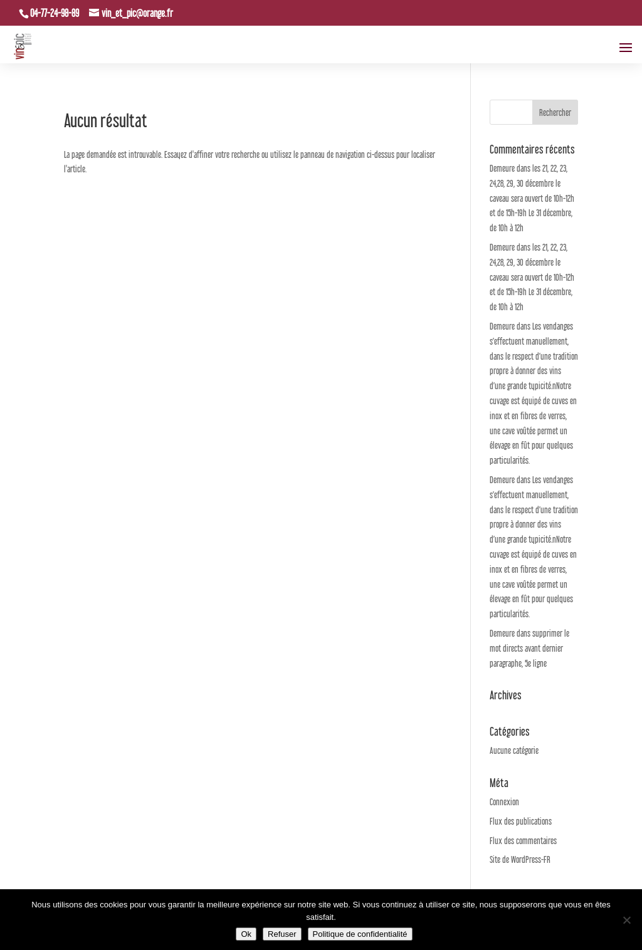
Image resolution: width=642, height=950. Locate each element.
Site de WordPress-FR (520, 859)
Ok (246, 934)
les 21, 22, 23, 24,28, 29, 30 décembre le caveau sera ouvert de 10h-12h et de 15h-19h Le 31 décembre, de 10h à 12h (532, 198)
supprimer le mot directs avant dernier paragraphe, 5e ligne (529, 648)
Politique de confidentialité (360, 934)
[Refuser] (626, 920)
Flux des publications (521, 821)
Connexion (504, 801)
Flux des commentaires (523, 840)
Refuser (282, 934)
